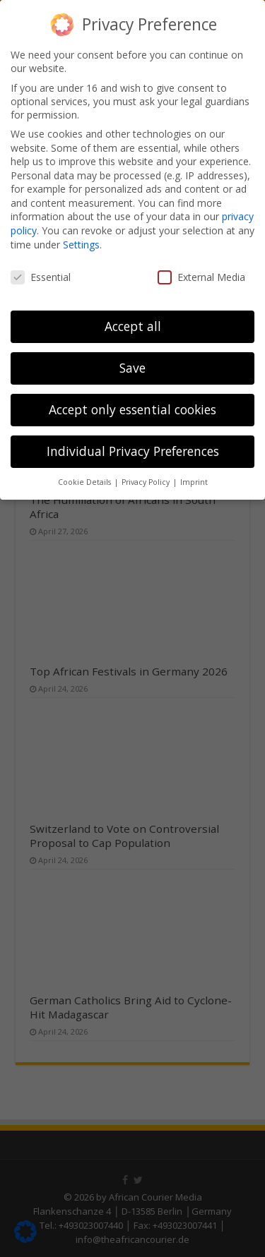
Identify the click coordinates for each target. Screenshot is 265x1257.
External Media (201, 277)
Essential (41, 277)
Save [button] (132, 367)
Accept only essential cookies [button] (132, 409)
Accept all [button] (133, 326)
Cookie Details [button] (85, 482)
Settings (81, 244)
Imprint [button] (194, 482)
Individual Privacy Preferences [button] (133, 451)
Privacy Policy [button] (147, 482)
